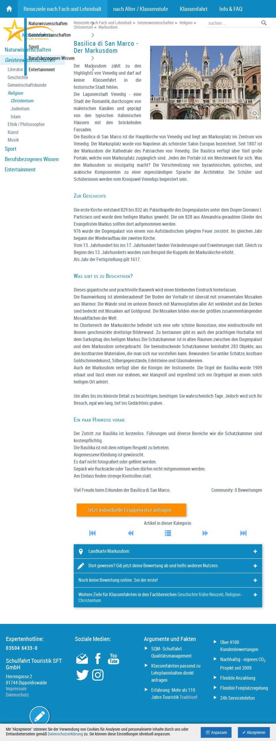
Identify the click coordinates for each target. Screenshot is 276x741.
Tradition (188, 697)
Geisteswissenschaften (30, 60)
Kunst (13, 132)
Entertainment (20, 169)
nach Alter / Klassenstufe (140, 9)
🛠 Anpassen (216, 732)
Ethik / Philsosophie (26, 124)
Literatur (15, 69)
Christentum (22, 101)
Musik (13, 140)
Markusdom (107, 27)
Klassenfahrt (194, 9)
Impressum (16, 688)
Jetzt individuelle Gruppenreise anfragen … (131, 509)
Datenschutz (17, 694)
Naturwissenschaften (28, 49)
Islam (16, 117)
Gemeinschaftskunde (27, 85)
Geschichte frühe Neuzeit (201, 594)
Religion (15, 93)
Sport (11, 149)
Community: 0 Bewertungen (236, 490)
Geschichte (18, 77)
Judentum (20, 109)
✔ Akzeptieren (253, 732)
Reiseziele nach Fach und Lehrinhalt (103, 22)
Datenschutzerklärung (65, 734)
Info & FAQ (230, 9)
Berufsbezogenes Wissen (32, 159)
